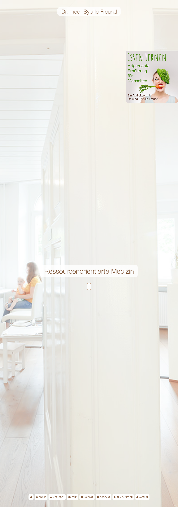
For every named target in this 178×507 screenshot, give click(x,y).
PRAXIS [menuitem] (41, 497)
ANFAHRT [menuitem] (142, 497)
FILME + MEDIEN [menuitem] (123, 497)
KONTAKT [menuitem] (87, 497)
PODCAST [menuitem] (103, 497)
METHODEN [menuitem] (57, 497)
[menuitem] (31, 497)
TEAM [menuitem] (72, 497)
